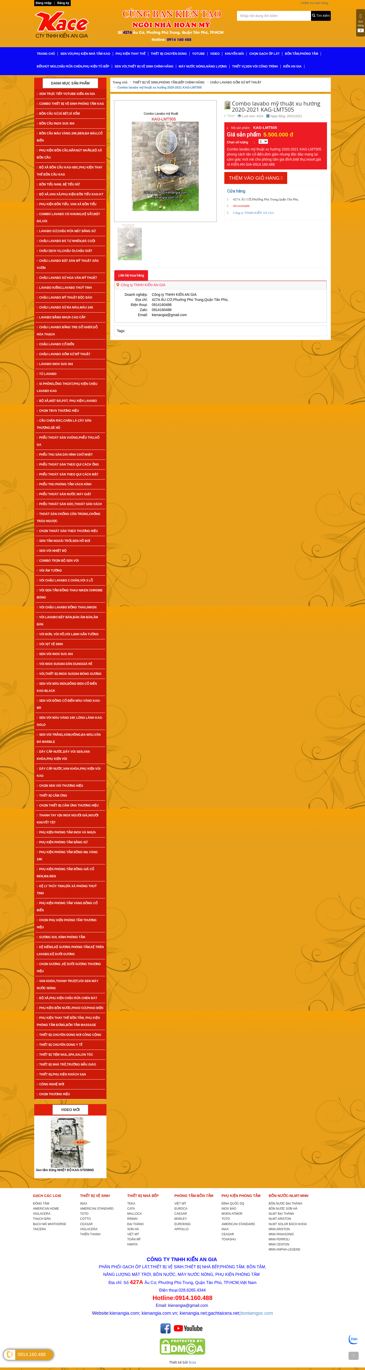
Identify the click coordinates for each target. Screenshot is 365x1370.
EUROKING (182, 1224)
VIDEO (215, 54)
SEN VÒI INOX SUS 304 (55, 654)
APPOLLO (181, 1229)
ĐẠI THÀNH (135, 1224)
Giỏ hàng (361, 22)
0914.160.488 (32, 1354)
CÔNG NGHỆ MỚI (50, 1084)
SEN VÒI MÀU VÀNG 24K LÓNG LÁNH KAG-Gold (70, 721)
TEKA (131, 1203)
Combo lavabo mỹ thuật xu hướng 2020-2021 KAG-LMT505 (159, 87)
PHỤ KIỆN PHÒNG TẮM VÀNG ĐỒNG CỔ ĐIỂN (67, 906)
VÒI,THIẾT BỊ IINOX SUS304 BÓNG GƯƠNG (69, 674)
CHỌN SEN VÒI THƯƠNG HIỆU (60, 785)
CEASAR (86, 1224)
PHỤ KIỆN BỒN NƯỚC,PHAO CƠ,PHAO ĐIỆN (70, 1008)
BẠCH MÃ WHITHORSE (49, 1224)
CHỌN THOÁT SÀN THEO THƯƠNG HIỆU (67, 531)
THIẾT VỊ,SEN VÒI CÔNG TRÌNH (255, 66)
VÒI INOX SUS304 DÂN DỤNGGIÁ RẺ (64, 664)
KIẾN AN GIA (292, 66)
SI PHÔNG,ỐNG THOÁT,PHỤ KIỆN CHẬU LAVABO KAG (67, 387)
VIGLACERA (41, 1213)
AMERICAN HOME (46, 1208)
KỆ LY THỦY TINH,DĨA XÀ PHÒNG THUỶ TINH (67, 889)
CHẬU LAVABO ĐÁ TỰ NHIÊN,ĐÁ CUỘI (66, 241)
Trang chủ (120, 82)
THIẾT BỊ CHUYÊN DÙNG (169, 54)
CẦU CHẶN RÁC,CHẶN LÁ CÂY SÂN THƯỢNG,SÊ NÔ (64, 424)
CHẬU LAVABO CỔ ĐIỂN (55, 344)
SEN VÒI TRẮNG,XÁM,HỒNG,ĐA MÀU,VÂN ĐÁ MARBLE (69, 738)
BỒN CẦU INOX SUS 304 (55, 123)
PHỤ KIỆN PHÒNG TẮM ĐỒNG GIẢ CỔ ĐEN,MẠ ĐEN (65, 872)
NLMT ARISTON (280, 1219)
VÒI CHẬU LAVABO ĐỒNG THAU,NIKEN (67, 607)
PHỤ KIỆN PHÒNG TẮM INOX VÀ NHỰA (66, 832)
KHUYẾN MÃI (234, 54)
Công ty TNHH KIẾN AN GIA (140, 285)
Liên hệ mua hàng (131, 275)
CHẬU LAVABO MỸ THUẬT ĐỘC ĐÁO (64, 297)
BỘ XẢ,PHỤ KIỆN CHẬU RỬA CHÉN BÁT (67, 998)
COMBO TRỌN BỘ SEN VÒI (58, 560)
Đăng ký (63, 3)
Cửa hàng (236, 191)
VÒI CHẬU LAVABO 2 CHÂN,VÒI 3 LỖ (65, 580)
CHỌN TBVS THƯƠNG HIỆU (58, 411)
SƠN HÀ (133, 1229)
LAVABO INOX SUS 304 (55, 364)
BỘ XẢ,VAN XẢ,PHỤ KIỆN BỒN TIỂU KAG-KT (70, 194)
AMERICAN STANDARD (97, 1208)
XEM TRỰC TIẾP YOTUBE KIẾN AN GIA (66, 94)
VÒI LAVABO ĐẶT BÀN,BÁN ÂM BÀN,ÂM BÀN (67, 620)
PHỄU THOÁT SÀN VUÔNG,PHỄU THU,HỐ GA (68, 441)
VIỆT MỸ (133, 1234)
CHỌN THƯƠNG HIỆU (53, 1094)
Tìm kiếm (321, 16)
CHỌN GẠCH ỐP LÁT (264, 54)
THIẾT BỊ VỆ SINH (95, 1196)
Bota (192, 1362)
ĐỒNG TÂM (41, 1203)
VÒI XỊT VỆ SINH (50, 644)
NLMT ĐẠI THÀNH (281, 1213)
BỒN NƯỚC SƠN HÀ (283, 1208)
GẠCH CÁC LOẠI (47, 1196)
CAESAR (180, 1213)
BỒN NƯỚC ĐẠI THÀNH (285, 1203)
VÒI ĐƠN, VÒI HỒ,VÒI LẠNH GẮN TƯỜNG (68, 634)
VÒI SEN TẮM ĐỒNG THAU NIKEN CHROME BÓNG (70, 594)
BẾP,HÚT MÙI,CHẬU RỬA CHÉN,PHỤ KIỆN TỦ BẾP (73, 66)
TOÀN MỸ (134, 1239)
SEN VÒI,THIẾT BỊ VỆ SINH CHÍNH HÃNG (144, 66)
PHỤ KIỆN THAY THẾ (130, 54)
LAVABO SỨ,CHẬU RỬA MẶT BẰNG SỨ (66, 231)
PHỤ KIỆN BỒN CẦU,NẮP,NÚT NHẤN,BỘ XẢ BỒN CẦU (69, 154)
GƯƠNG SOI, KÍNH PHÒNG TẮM (61, 937)
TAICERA (39, 1229)
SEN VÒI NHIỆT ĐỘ (51, 551)
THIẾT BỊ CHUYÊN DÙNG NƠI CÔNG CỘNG (69, 1035)
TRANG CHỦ (46, 54)
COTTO (85, 1219)
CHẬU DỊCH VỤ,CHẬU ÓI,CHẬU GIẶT (64, 251)
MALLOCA (134, 1213)
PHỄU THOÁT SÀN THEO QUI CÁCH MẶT (67, 474)
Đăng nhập (43, 3)
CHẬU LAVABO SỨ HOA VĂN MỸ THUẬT (67, 278)
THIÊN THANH (90, 1234)
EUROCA (180, 1208)
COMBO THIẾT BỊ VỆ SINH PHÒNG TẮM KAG (70, 104)
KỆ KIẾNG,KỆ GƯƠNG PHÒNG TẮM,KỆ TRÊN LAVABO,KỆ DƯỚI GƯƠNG (70, 950)
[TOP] (354, 1356)
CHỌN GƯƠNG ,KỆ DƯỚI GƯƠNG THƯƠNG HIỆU (69, 967)
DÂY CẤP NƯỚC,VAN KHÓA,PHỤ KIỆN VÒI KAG (68, 772)
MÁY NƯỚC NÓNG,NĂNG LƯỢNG (203, 66)
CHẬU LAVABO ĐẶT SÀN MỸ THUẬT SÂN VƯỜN (68, 264)
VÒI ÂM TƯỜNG (49, 570)
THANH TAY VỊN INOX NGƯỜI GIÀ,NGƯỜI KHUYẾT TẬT (67, 819)
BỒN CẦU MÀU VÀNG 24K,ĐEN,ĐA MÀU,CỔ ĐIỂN (69, 137)
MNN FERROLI (279, 1239)
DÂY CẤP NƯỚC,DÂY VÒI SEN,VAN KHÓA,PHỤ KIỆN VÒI (63, 755)
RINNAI (132, 1219)
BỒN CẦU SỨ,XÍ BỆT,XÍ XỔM (58, 113)
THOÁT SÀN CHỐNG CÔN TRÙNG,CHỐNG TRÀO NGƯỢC (68, 517)
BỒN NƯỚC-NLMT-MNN (288, 1196)
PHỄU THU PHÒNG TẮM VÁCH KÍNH (64, 484)
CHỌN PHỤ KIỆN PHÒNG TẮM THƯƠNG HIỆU (67, 923)
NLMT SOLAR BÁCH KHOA (288, 1224)
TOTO (84, 1213)
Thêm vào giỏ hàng (256, 178)
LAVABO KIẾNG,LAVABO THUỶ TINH (64, 287)
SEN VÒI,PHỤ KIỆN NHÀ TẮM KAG (85, 54)
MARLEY (180, 1219)
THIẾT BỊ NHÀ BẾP (143, 1196)
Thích (229, 116)
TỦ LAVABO (47, 374)
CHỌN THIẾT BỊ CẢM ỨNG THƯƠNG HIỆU (68, 805)
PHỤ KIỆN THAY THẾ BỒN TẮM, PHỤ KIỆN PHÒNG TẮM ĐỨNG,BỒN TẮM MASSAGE (68, 1021)
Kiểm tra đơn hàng (314, 3)
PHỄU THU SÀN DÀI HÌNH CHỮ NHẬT (65, 454)
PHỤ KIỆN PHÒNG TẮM (241, 1196)
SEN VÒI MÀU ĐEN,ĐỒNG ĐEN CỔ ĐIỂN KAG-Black (67, 687)
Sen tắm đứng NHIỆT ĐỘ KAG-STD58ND (65, 1170)
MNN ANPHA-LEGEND (284, 1249)
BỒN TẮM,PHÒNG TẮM (301, 54)
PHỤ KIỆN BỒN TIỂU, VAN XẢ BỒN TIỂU (66, 204)
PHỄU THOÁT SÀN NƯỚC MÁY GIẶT (64, 494)
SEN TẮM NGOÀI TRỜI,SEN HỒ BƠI (63, 541)
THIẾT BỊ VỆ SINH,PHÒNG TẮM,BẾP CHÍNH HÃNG (169, 82)
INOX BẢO (229, 1208)
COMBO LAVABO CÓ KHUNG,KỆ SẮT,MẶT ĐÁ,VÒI (68, 217)
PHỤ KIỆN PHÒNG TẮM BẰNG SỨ (62, 842)
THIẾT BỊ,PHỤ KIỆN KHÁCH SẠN (61, 1074)
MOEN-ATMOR (232, 1213)
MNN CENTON (279, 1244)
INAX (83, 1203)
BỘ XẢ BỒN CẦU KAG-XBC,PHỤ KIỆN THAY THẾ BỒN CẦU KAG (69, 171)
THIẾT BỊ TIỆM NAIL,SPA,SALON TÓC (65, 1054)
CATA (131, 1208)
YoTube (198, 54)
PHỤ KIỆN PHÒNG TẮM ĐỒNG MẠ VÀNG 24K (67, 855)
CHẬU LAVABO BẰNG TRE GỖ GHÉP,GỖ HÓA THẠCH (67, 331)
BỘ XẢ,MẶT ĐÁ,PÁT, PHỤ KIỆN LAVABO (67, 401)
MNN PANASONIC (281, 1234)
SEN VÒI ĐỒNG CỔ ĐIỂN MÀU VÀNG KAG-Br (69, 704)
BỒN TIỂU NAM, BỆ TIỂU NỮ (58, 184)
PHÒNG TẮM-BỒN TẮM (193, 1196)
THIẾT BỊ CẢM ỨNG (52, 795)
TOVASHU (229, 1239)
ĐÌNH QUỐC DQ (233, 1203)
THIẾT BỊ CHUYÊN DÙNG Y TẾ (59, 1045)
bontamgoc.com (257, 1313)
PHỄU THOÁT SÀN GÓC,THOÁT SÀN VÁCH (69, 504)
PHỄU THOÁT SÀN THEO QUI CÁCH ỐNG (68, 464)
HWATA (132, 1244)
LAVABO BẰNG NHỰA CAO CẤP (61, 317)
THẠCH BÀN (41, 1219)
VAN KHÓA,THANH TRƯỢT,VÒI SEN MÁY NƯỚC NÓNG (67, 984)
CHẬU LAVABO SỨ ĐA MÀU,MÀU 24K (65, 307)
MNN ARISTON (279, 1229)
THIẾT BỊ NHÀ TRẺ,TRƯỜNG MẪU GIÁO (66, 1064)
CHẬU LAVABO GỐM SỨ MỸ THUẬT (63, 354)
